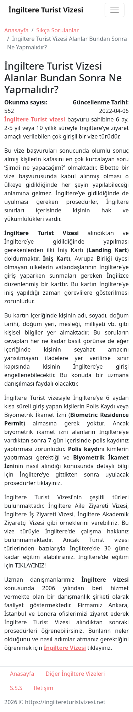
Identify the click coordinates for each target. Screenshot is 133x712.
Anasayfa (16, 30)
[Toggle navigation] (114, 10)
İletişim (43, 688)
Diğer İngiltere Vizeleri (75, 674)
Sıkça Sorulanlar (57, 30)
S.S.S (16, 688)
